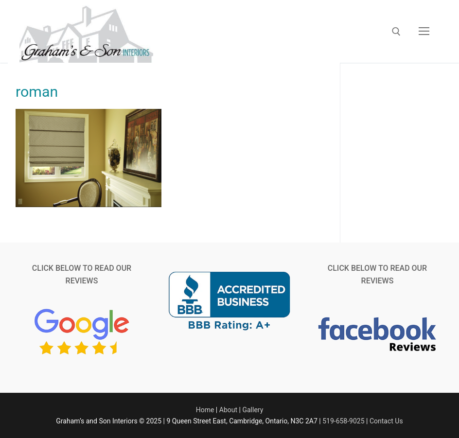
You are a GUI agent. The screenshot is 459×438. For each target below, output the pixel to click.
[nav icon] (424, 31)
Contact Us (386, 421)
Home (205, 410)
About (228, 410)
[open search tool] (396, 31)
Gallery (252, 410)
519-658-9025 (343, 421)
